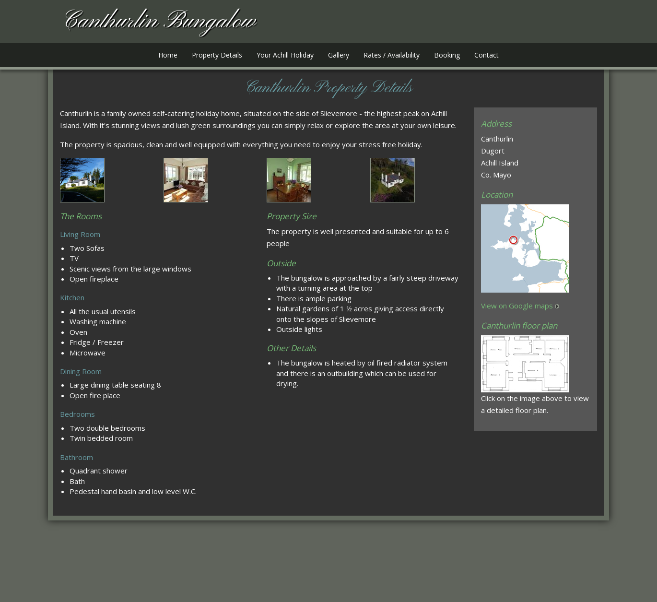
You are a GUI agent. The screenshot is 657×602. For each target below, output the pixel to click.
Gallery (338, 54)
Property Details (217, 54)
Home (167, 54)
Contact (486, 54)
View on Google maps (517, 305)
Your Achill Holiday (285, 54)
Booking (447, 54)
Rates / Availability (392, 54)
